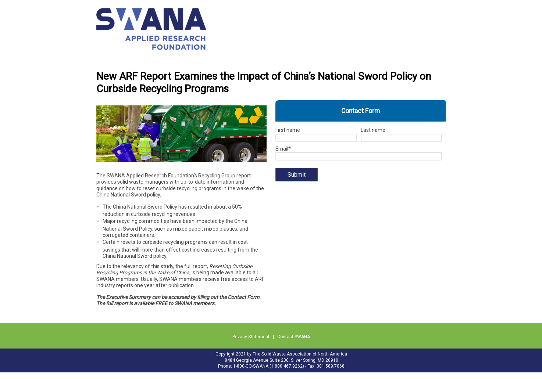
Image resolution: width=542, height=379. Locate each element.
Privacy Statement (251, 336)
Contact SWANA (293, 336)
